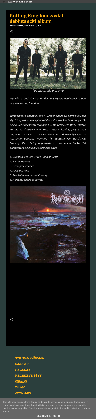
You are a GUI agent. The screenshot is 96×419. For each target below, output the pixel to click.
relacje (22, 369)
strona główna (29, 358)
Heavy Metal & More (20, 1)
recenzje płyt (28, 375)
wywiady (23, 392)
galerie (22, 363)
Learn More (43, 416)
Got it (56, 416)
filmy (20, 387)
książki (21, 381)
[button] (11, 31)
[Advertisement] (48, 291)
